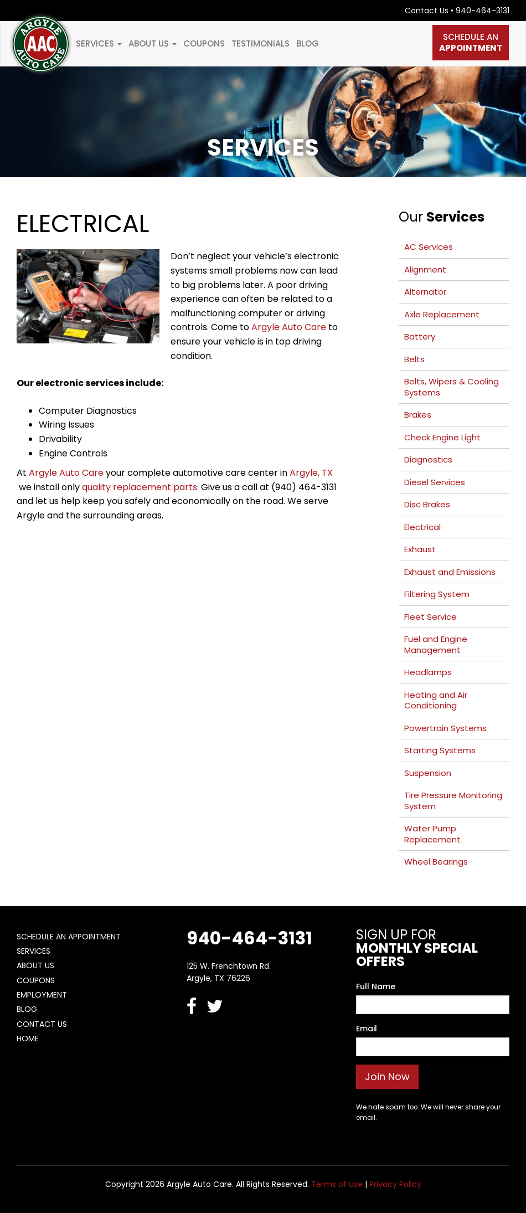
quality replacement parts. (140, 487)
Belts (414, 359)
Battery (419, 336)
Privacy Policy (395, 1184)
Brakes (417, 414)
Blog (307, 43)
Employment (42, 994)
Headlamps (428, 672)
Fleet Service (430, 617)
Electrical (422, 527)
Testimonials (260, 43)
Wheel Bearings (436, 861)
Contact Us (426, 10)
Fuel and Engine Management (435, 644)
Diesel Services (434, 482)
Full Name (375, 986)
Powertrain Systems (445, 728)
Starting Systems (440, 750)
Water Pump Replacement (432, 834)
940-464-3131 (482, 10)
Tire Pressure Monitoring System (453, 800)
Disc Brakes (427, 504)
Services (99, 43)
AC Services (428, 247)
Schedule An (470, 42)
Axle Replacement (441, 314)
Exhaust (420, 549)
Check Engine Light (442, 437)
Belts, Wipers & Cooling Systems (451, 387)
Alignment (425, 269)
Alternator (425, 291)
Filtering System (437, 594)
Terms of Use (337, 1184)
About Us (152, 43)
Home (28, 1038)
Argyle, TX (311, 472)
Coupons (204, 43)
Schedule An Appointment (69, 936)
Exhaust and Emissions (450, 572)
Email (366, 1028)
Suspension (427, 773)
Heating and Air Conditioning (435, 700)
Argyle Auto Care (288, 327)
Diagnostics (428, 459)
